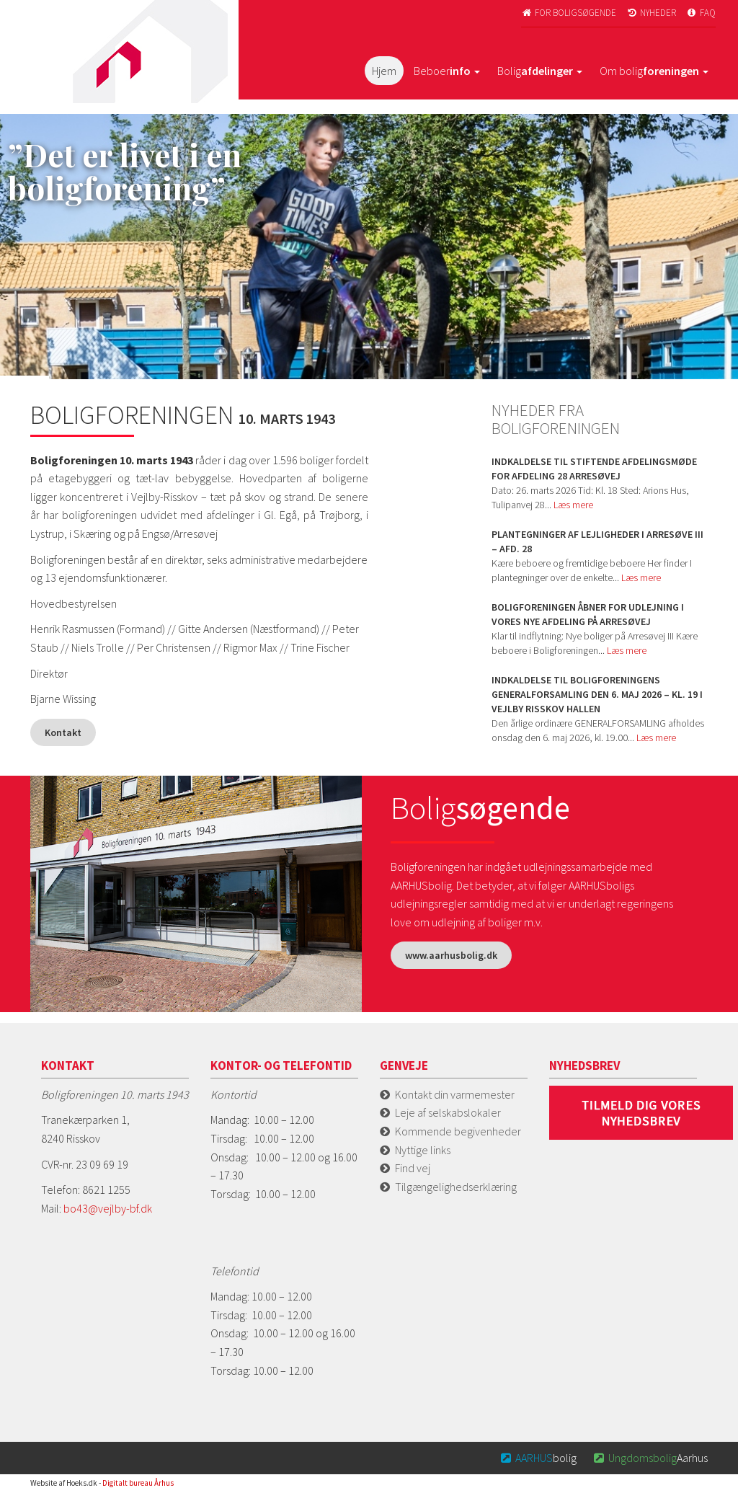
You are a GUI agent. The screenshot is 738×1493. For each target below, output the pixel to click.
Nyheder (651, 12)
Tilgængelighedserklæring (456, 1186)
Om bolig (654, 70)
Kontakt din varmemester (455, 1094)
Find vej (412, 1168)
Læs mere (573, 504)
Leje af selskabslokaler (448, 1112)
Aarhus (649, 1457)
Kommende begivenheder (458, 1131)
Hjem (384, 70)
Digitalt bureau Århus (138, 1483)
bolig (538, 1457)
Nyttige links (422, 1150)
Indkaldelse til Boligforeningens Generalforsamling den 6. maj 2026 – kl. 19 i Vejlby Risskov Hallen (597, 694)
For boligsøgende (569, 12)
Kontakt (63, 732)
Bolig (539, 70)
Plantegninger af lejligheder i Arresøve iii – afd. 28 (597, 541)
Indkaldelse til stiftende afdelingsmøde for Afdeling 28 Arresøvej (594, 468)
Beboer (447, 70)
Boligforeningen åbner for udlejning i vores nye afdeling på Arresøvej (588, 614)
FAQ (700, 12)
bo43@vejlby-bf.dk (107, 1208)
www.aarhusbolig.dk (451, 955)
